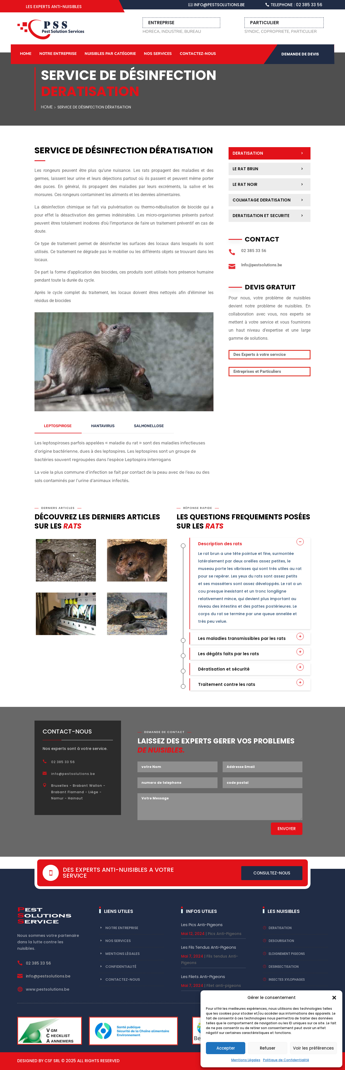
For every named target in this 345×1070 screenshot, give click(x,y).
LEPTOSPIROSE (58, 426)
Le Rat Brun (245, 169)
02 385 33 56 (253, 250)
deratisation (248, 153)
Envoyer (287, 828)
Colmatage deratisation (262, 200)
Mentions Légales (245, 1060)
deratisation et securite (261, 215)
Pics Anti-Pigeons (225, 933)
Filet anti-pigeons (223, 985)
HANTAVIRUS (103, 426)
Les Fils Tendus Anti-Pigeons (208, 947)
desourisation (281, 940)
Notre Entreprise (58, 53)
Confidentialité (120, 966)
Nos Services (158, 53)
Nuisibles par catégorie (110, 53)
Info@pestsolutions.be (261, 265)
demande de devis (300, 54)
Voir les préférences (313, 1048)
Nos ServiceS (118, 940)
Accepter (225, 1048)
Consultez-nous (271, 873)
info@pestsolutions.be (219, 5)
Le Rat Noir (245, 184)
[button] (334, 997)
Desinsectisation (284, 966)
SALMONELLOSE (149, 426)
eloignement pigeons (287, 953)
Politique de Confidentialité (286, 1060)
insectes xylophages (287, 979)
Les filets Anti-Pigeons (203, 976)
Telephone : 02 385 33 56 (296, 5)
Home (25, 53)
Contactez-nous (198, 53)
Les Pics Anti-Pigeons (202, 924)
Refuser (267, 1048)
